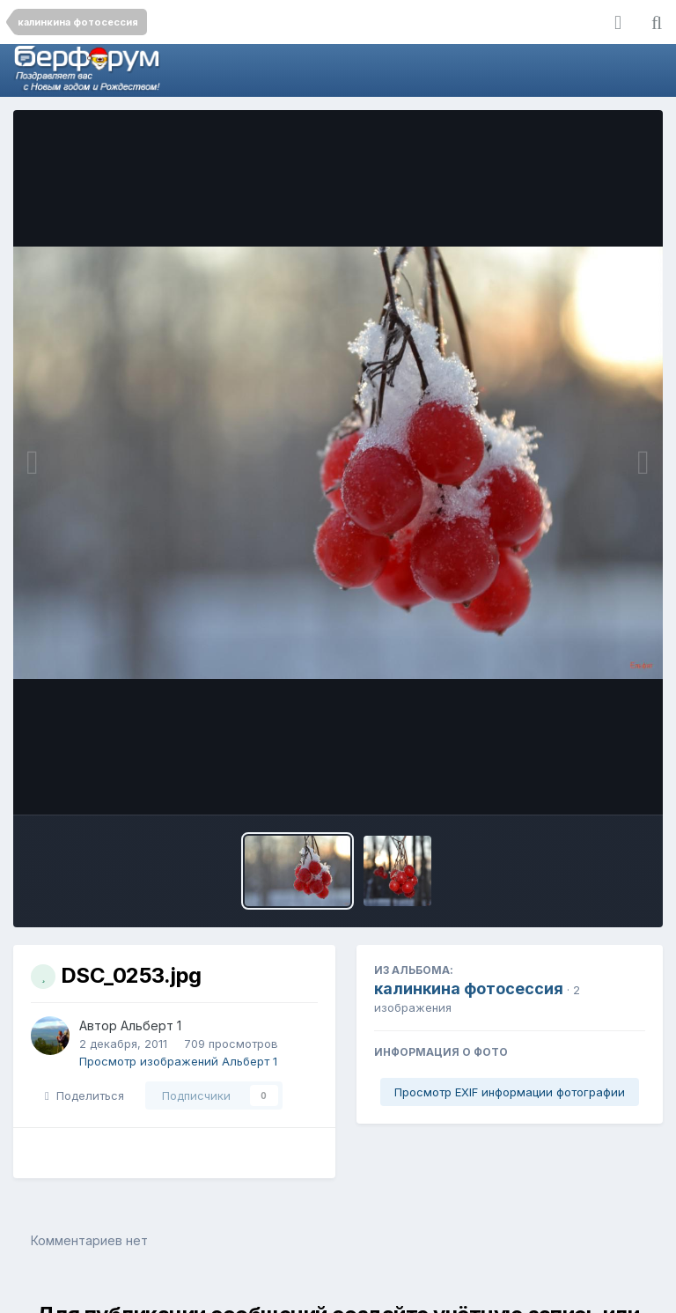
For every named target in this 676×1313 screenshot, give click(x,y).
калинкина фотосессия (468, 988)
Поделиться (84, 1095)
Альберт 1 (151, 1025)
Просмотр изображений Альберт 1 (178, 1061)
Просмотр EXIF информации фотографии (509, 1092)
